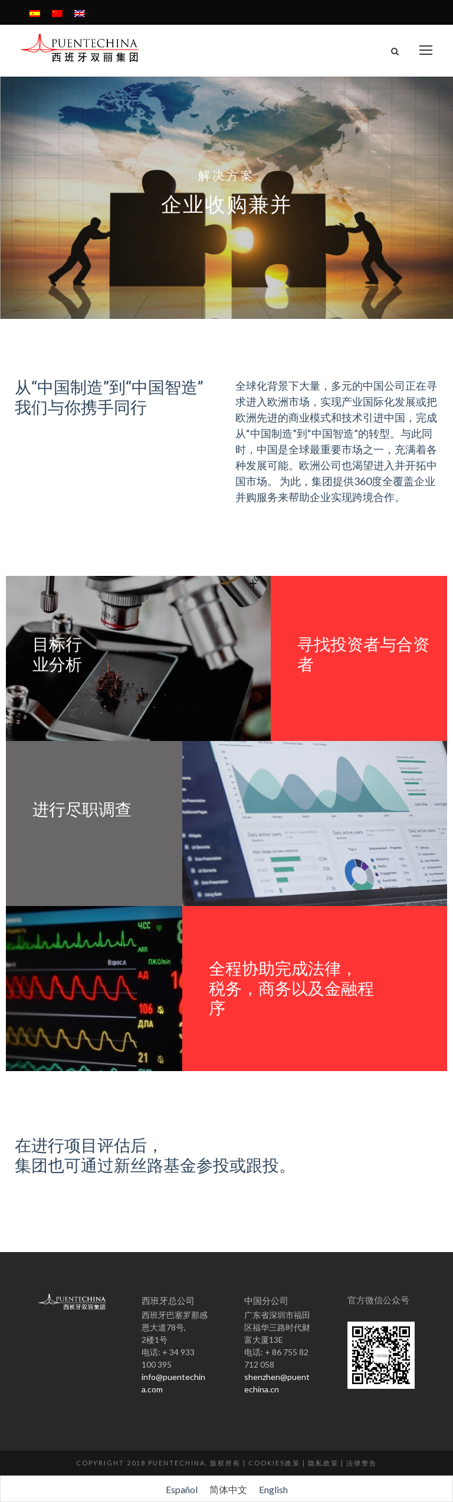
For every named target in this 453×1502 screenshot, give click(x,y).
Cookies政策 (274, 1463)
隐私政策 (323, 1463)
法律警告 (361, 1463)
